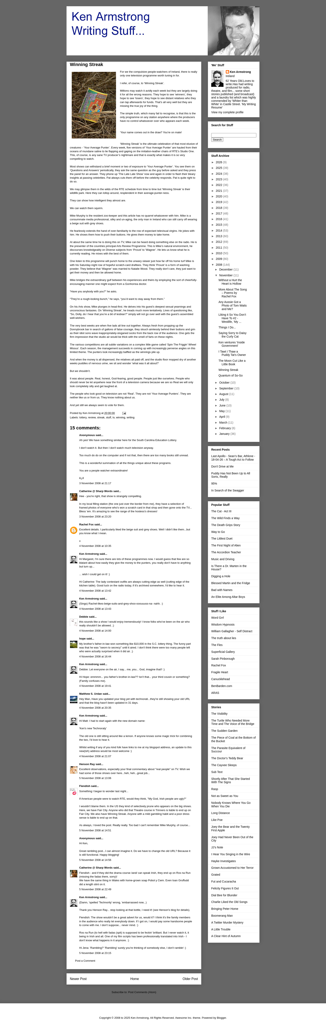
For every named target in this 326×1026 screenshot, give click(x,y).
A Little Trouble (221, 929)
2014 (219, 230)
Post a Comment (85, 960)
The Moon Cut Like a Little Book (232, 362)
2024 (219, 173)
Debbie (83, 616)
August (224, 394)
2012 (219, 241)
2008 (219, 264)
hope (82, 638)
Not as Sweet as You (224, 796)
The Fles (216, 645)
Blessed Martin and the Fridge (230, 583)
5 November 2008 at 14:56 (95, 859)
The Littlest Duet (221, 538)
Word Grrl (217, 617)
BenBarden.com (221, 686)
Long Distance (220, 813)
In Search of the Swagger (227, 490)
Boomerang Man (222, 915)
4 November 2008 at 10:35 (95, 545)
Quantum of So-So (231, 375)
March (223, 422)
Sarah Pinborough (223, 658)
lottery (82, 417)
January (224, 433)
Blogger (221, 1017)
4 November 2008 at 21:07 (95, 756)
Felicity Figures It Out (225, 888)
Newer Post (78, 979)
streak (100, 417)
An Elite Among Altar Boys (228, 596)
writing (131, 417)
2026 (219, 162)
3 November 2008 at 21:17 (95, 483)
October (224, 382)
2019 (219, 202)
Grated (215, 874)
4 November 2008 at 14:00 (95, 630)
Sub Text (216, 772)
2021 (219, 190)
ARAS (215, 692)
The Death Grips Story (225, 525)
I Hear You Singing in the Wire (230, 854)
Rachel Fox (86, 524)
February (225, 428)
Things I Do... (227, 327)
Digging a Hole (220, 576)
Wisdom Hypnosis (223, 624)
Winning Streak (228, 370)
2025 (219, 168)
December (226, 269)
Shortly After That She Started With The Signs (230, 780)
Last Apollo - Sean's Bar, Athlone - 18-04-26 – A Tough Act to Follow (233, 457)
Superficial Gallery (223, 651)
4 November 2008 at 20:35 (95, 707)
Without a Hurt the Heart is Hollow (230, 281)
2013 (219, 236)
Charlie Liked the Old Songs (229, 902)
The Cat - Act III (221, 511)
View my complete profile (227, 112)
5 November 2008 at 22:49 (95, 889)
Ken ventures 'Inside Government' (232, 344)
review (92, 417)
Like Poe (216, 820)
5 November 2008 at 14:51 (95, 830)
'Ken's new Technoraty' (93, 728)
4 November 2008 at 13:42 (95, 590)
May (222, 411)
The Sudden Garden (224, 730)
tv (114, 417)
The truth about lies (223, 638)
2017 (219, 213)
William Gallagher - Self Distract (231, 631)
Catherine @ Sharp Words (96, 491)
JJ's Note (217, 847)
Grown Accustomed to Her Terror (232, 867)
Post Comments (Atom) (142, 992)
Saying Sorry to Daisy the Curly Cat (233, 334)
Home (134, 979)
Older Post (190, 979)
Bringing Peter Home (224, 908)
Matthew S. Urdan (90, 693)
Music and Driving (222, 559)
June (222, 405)
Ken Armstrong (89, 553)
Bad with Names (221, 590)
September (226, 388)
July (222, 399)
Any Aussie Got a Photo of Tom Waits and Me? (233, 305)
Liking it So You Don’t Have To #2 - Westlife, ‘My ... (232, 318)
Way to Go (218, 532)
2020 (219, 196)
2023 (219, 179)
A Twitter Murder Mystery (227, 922)
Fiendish (84, 786)
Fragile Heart (219, 672)
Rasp (214, 789)
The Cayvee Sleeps (224, 765)
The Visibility (219, 713)
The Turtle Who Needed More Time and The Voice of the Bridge (232, 722)
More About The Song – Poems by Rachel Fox (233, 293)
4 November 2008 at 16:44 (95, 656)
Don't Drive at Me (222, 466)
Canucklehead (220, 679)
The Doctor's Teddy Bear (227, 758)
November (226, 275)
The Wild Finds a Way (225, 518)
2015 (219, 224)
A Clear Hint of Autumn (226, 936)
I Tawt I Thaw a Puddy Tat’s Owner (232, 353)
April (222, 416)
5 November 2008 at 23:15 (95, 953)
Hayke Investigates (223, 861)
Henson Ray (87, 764)
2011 (219, 247)
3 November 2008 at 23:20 (95, 516)
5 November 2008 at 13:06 (95, 778)
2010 (219, 253)
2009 (219, 259)
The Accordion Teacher (226, 552)
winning (120, 417)
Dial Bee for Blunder (224, 895)
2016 (219, 219)
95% (214, 483)
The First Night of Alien (226, 545)
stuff (108, 417)
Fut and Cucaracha (223, 881)
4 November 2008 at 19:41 (95, 685)
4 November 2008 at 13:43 (95, 608)
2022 (219, 185)
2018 (219, 207)
